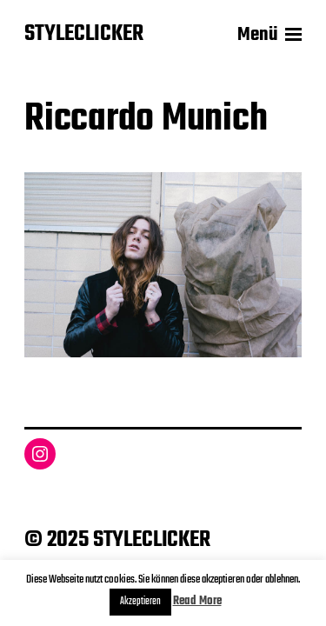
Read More (197, 601)
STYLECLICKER (83, 35)
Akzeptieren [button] (140, 601)
